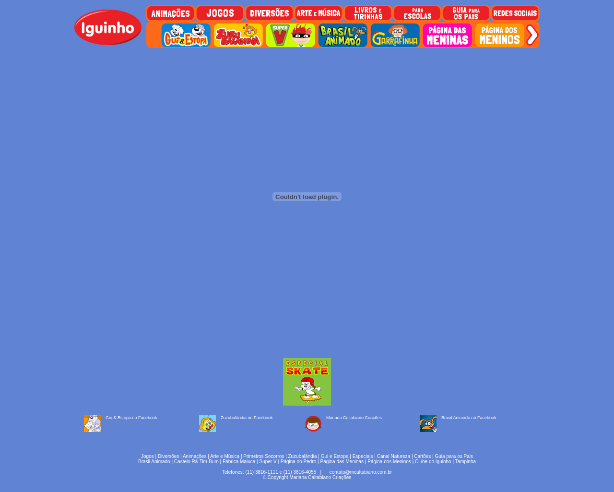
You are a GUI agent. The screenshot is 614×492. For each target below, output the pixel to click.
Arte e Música (224, 456)
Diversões (168, 456)
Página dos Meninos (389, 461)
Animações (194, 456)
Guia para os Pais (454, 456)
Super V (268, 461)
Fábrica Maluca (239, 461)
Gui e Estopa (335, 456)
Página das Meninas (342, 461)
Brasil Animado (154, 461)
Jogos (147, 456)
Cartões (422, 456)
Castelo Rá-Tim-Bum (196, 461)
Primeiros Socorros (263, 456)
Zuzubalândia (302, 456)
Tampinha (465, 461)
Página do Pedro (299, 461)
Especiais (363, 456)
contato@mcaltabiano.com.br (361, 472)
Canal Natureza (393, 456)
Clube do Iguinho (433, 461)
